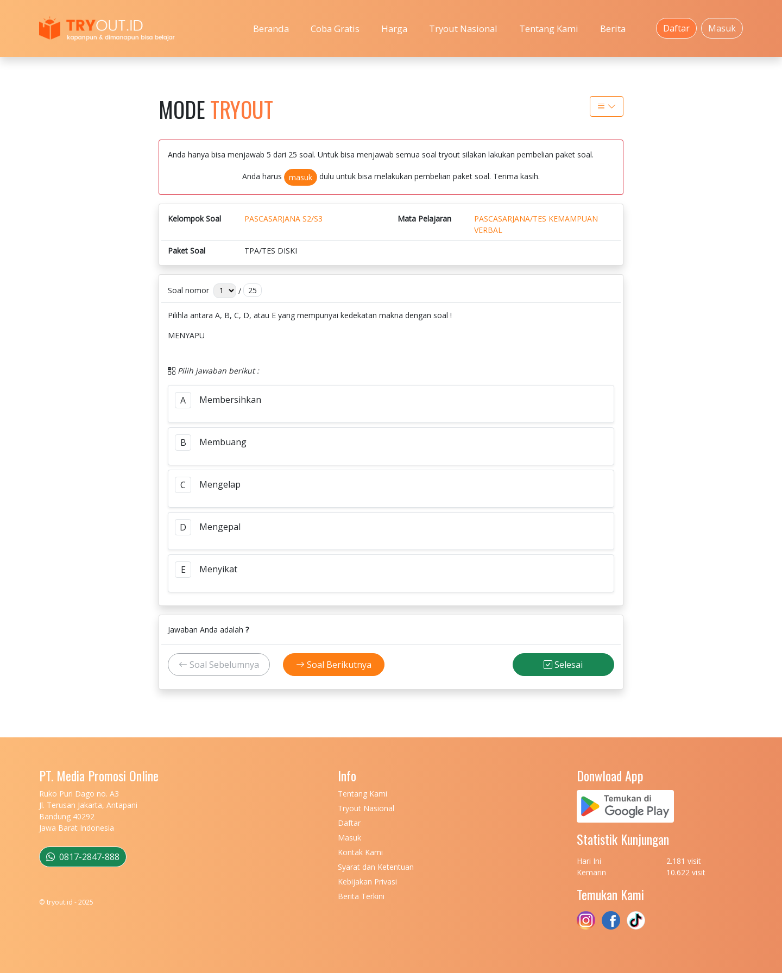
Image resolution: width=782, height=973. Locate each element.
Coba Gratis (335, 28)
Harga (394, 28)
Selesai (563, 665)
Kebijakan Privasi (367, 881)
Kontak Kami (360, 852)
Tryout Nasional (463, 28)
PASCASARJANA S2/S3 (283, 218)
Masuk (722, 28)
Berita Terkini (361, 896)
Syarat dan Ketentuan (376, 867)
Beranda (271, 28)
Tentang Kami (548, 28)
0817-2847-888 (82, 857)
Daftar (676, 28)
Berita (613, 28)
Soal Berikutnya (333, 665)
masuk (300, 177)
